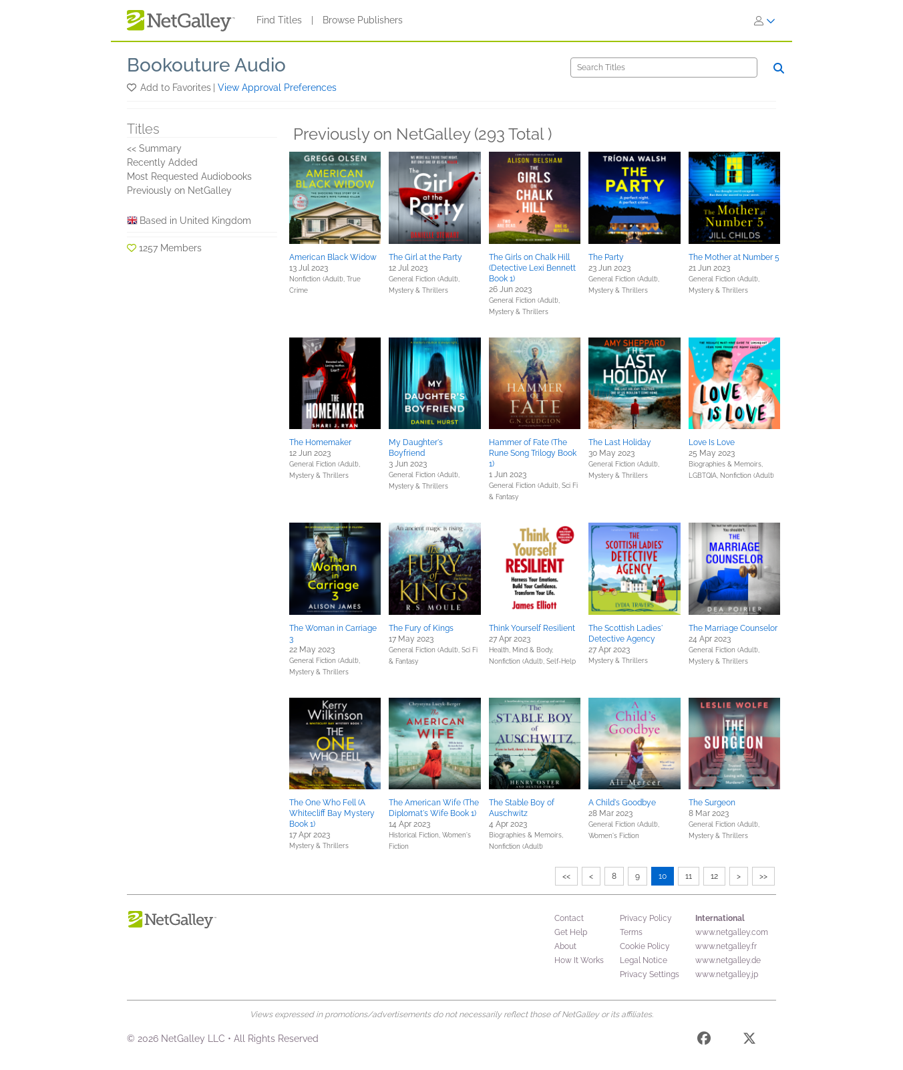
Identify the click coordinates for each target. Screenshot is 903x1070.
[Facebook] (704, 1040)
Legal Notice (643, 960)
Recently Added (162, 162)
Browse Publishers (363, 20)
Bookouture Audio (206, 65)
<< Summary (154, 148)
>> (763, 876)
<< (566, 876)
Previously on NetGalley (179, 190)
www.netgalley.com (731, 932)
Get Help (570, 932)
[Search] (663, 67)
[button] (132, 87)
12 (714, 876)
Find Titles (279, 20)
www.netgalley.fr (726, 946)
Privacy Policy (646, 918)
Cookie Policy (645, 946)
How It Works (579, 960)
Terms (631, 932)
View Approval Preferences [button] (277, 87)
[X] (749, 1040)
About (565, 946)
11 (688, 876)
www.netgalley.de (728, 960)
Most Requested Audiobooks (189, 176)
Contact (569, 918)
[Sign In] (764, 20)
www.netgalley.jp (726, 974)
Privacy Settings (649, 974)
